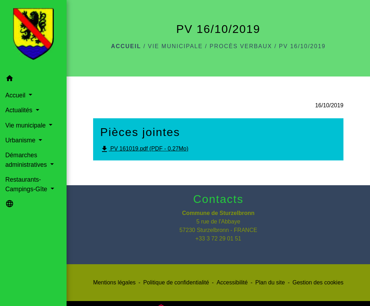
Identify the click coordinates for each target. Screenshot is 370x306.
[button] (33, 79)
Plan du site (270, 282)
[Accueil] (33, 35)
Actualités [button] (19, 110)
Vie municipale (175, 46)
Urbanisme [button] (21, 140)
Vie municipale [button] (26, 125)
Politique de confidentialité (176, 282)
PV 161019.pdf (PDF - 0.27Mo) (144, 149)
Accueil (126, 46)
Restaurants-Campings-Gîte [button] (27, 184)
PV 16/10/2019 (302, 46)
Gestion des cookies (317, 282)
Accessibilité (232, 282)
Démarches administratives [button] (27, 160)
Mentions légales (114, 282)
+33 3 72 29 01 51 (218, 239)
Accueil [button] (16, 95)
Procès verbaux (241, 46)
